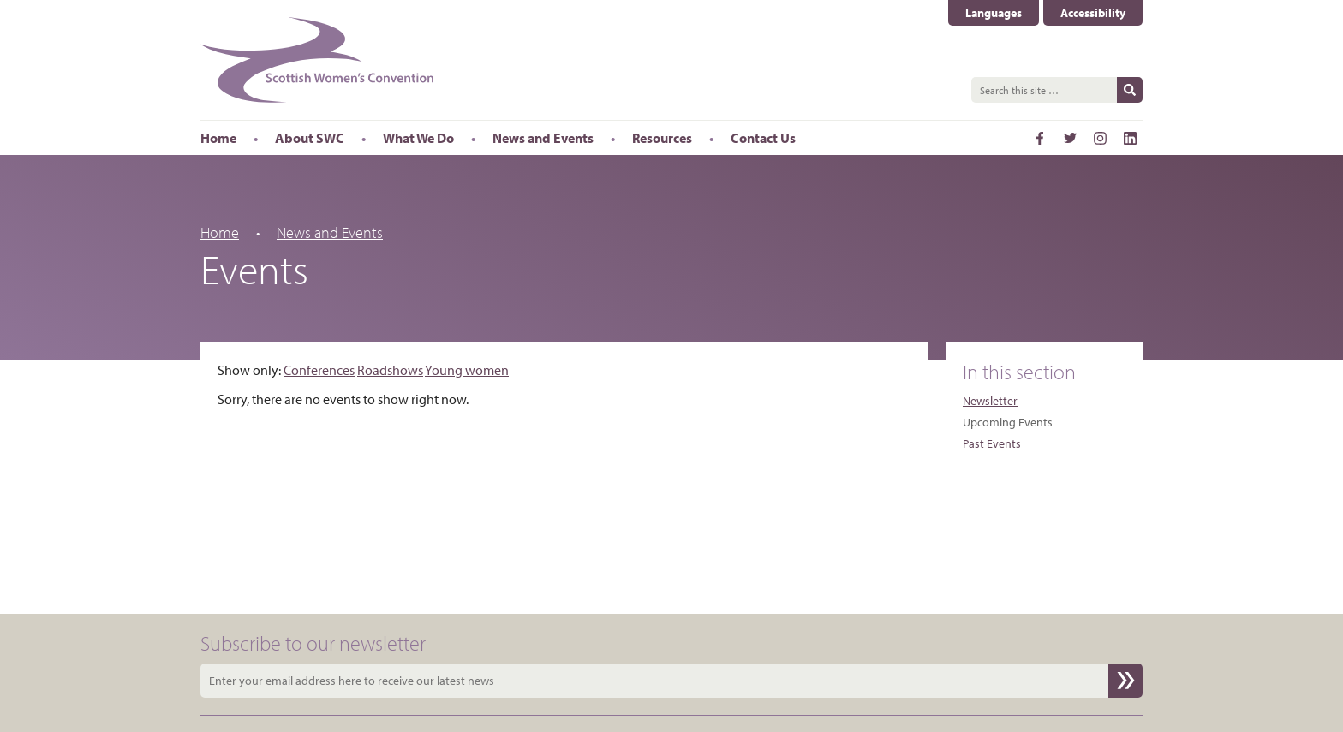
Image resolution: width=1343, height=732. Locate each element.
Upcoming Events (1008, 422)
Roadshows (390, 369)
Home (219, 232)
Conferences (319, 369)
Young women (467, 369)
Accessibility (1092, 13)
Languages (993, 13)
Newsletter (990, 400)
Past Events (992, 443)
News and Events (330, 232)
